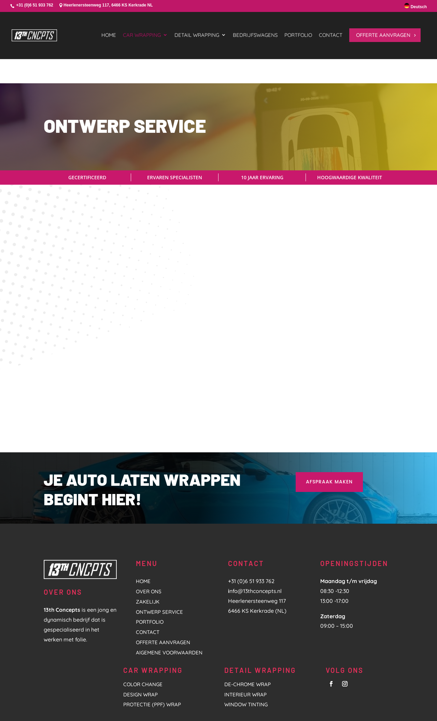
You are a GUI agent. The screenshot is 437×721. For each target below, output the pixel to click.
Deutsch (415, 6)
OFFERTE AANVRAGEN (163, 597)
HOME (143, 536)
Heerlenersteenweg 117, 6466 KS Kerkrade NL (108, 5)
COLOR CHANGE (143, 639)
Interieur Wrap (245, 649)
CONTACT (147, 587)
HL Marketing (142, 707)
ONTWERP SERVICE (159, 566)
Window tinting (246, 659)
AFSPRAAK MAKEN (329, 436)
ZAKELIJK (147, 556)
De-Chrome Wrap (247, 639)
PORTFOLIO (150, 577)
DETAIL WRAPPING (260, 625)
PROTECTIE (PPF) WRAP (152, 659)
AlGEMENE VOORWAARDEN (169, 607)
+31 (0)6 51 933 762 (34, 5)
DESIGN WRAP (140, 649)
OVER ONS (148, 546)
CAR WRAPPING (153, 625)
